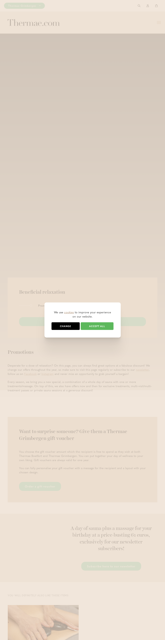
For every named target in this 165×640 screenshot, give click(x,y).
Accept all (97, 326)
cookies (69, 312)
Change (65, 326)
